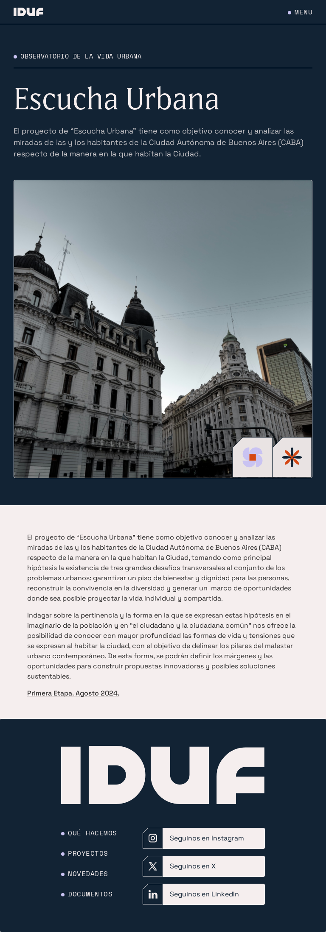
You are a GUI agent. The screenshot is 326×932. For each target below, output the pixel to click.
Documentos (90, 894)
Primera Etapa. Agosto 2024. (73, 693)
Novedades (88, 873)
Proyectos (88, 853)
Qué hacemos (92, 833)
